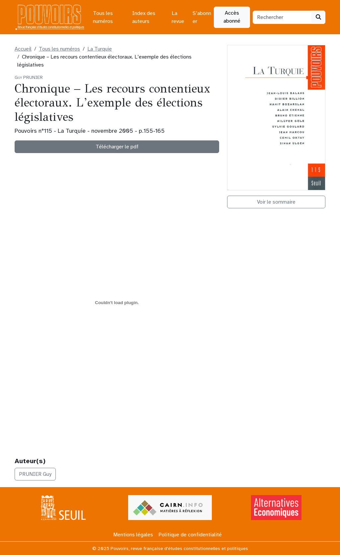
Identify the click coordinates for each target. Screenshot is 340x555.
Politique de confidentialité (190, 534)
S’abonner (202, 17)
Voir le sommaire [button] (276, 202)
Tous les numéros (103, 17)
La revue (178, 17)
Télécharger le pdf (117, 146)
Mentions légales (133, 534)
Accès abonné (231, 17)
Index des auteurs (143, 17)
